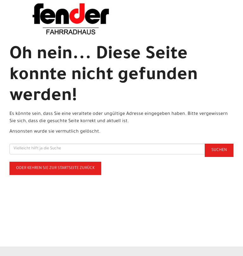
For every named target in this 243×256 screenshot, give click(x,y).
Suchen (219, 150)
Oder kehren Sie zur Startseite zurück (55, 168)
